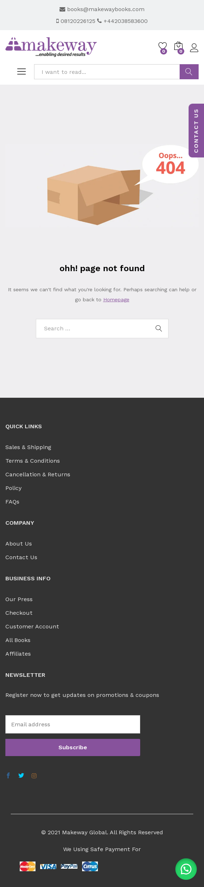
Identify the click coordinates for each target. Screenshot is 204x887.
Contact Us (21, 557)
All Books (17, 640)
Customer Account (32, 626)
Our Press (19, 599)
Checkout (19, 612)
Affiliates (18, 653)
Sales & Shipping (28, 447)
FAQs (12, 501)
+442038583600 (122, 21)
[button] (186, 869)
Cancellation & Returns (37, 474)
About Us (18, 543)
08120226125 (76, 21)
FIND (189, 71)
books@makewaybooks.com (102, 9)
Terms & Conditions (32, 460)
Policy (13, 488)
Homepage (116, 299)
